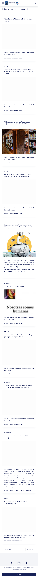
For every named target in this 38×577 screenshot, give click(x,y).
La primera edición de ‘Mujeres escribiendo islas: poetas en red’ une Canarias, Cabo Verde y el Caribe (19, 227)
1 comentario (28, 490)
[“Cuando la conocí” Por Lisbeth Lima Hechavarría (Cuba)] (19, 519)
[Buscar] (35, 3)
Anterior (7, 549)
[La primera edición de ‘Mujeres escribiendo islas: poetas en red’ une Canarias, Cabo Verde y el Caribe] (19, 244)
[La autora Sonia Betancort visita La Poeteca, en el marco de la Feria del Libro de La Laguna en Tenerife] (19, 89)
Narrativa (7, 283)
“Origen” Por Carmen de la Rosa (14, 286)
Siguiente (30, 549)
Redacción (7, 58)
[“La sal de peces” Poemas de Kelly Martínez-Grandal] (19, 36)
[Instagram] (26, 563)
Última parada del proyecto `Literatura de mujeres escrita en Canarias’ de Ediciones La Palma (18, 124)
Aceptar (19, 574)
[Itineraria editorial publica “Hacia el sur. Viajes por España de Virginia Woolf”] (19, 352)
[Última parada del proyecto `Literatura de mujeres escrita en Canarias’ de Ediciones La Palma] (19, 141)
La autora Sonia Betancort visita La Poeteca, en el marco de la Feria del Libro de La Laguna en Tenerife (18, 71)
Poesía (6, 16)
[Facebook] (11, 563)
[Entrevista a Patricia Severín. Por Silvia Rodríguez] (19, 453)
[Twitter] (19, 563)
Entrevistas (7, 432)
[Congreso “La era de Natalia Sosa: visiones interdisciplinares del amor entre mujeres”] (19, 192)
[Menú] (3, 3)
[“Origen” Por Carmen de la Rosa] (19, 301)
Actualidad (7, 66)
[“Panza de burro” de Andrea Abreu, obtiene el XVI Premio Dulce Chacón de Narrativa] (19, 402)
